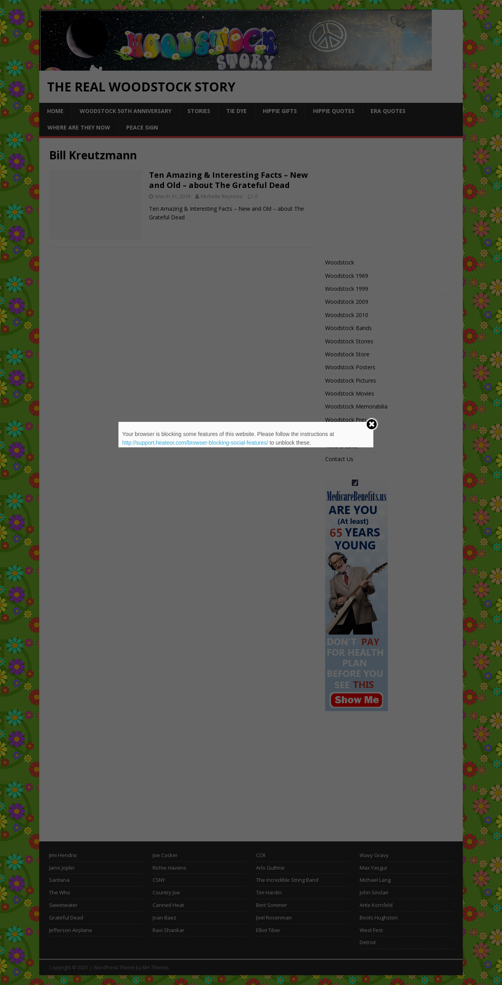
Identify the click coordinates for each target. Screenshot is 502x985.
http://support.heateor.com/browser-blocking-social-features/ (195, 443)
